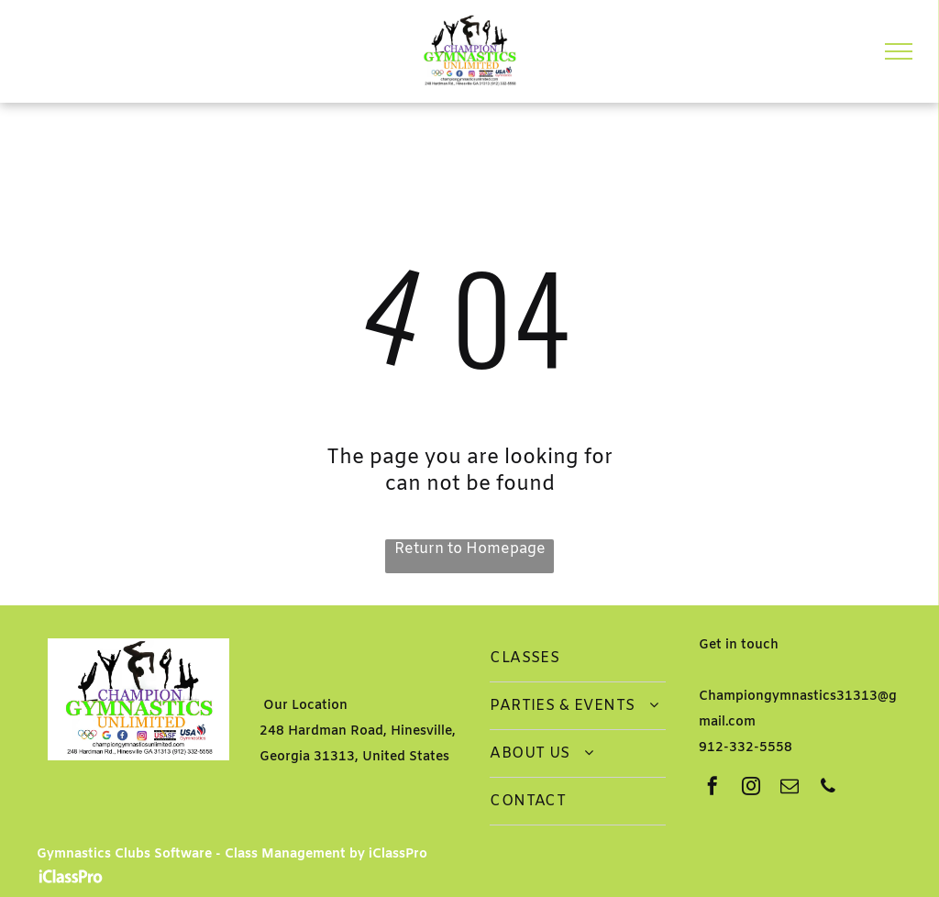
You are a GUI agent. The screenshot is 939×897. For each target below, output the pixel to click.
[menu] (898, 51)
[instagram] (751, 788)
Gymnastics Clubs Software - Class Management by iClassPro (232, 854)
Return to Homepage (470, 549)
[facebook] (712, 788)
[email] (789, 788)
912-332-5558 (745, 748)
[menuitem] (578, 658)
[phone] (828, 788)
